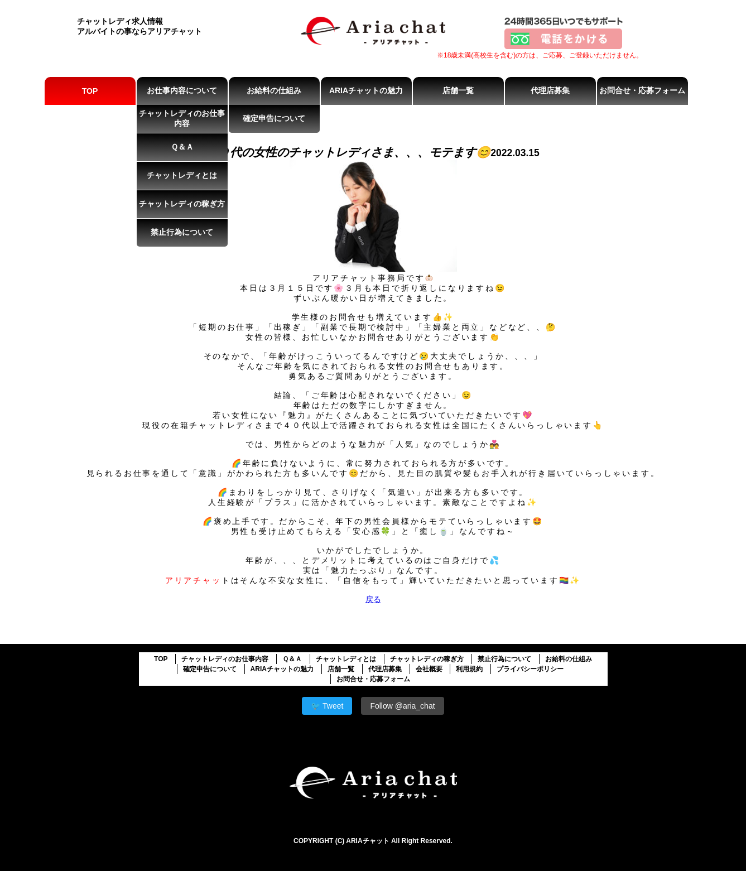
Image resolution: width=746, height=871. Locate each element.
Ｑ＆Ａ (182, 146)
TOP (90, 90)
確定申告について (274, 118)
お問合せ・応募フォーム (642, 90)
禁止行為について (182, 232)
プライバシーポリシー (530, 669)
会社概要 (429, 669)
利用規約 (469, 669)
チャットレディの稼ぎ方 (182, 203)
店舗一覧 (458, 90)
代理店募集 (550, 90)
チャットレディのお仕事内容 (182, 118)
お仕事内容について (182, 90)
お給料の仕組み (274, 90)
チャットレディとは (182, 175)
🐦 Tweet (327, 705)
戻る (373, 599)
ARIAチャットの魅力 (366, 90)
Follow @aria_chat (402, 705)
